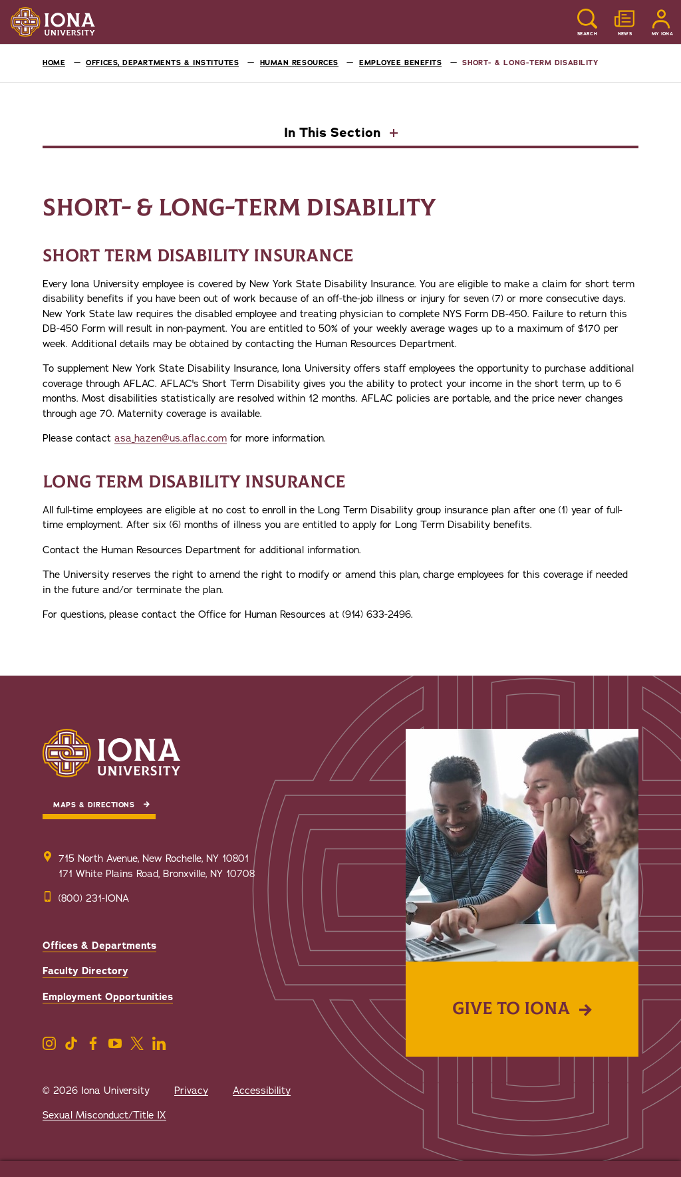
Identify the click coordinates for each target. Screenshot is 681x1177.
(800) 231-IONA (94, 898)
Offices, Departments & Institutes (162, 63)
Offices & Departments (99, 945)
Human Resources (299, 63)
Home (54, 63)
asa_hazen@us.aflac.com (170, 438)
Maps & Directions (93, 805)
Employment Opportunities (108, 996)
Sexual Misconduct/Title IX (104, 1115)
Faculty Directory (85, 971)
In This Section (334, 134)
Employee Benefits (400, 63)
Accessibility (262, 1090)
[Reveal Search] (587, 22)
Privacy (191, 1090)
